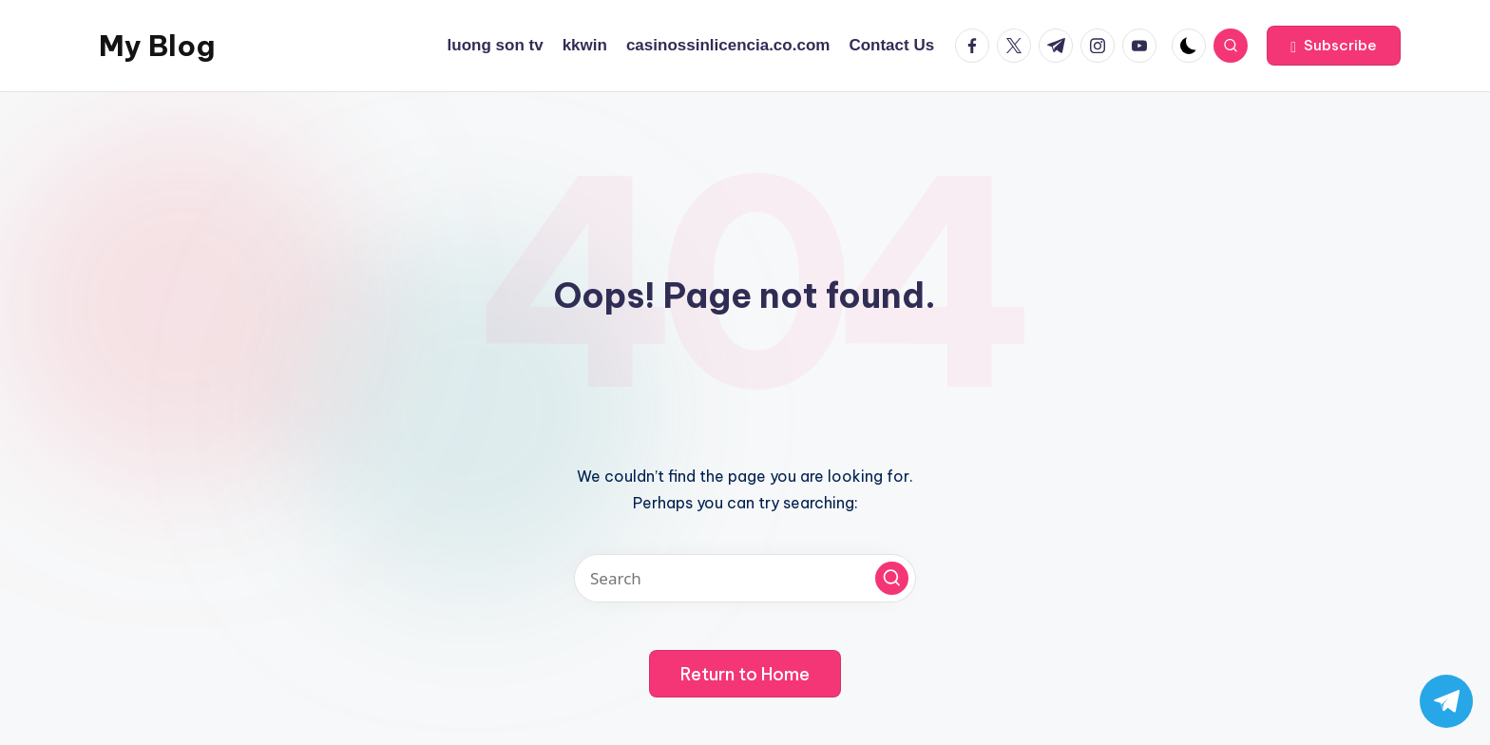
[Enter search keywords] (745, 578)
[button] (1334, 46)
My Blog (157, 46)
